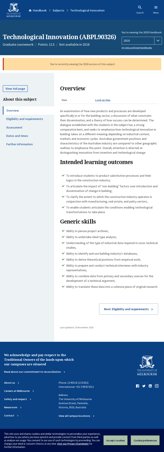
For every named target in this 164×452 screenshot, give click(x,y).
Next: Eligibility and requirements (126, 309)
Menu (156, 9)
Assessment (14, 127)
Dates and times (17, 136)
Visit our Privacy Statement (73, 443)
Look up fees (102, 100)
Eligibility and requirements (24, 119)
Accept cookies (115, 440)
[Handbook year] (142, 40)
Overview (12, 110)
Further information (19, 144)
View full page (15, 89)
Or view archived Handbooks (137, 47)
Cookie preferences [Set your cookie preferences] (145, 440)
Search (140, 9)
